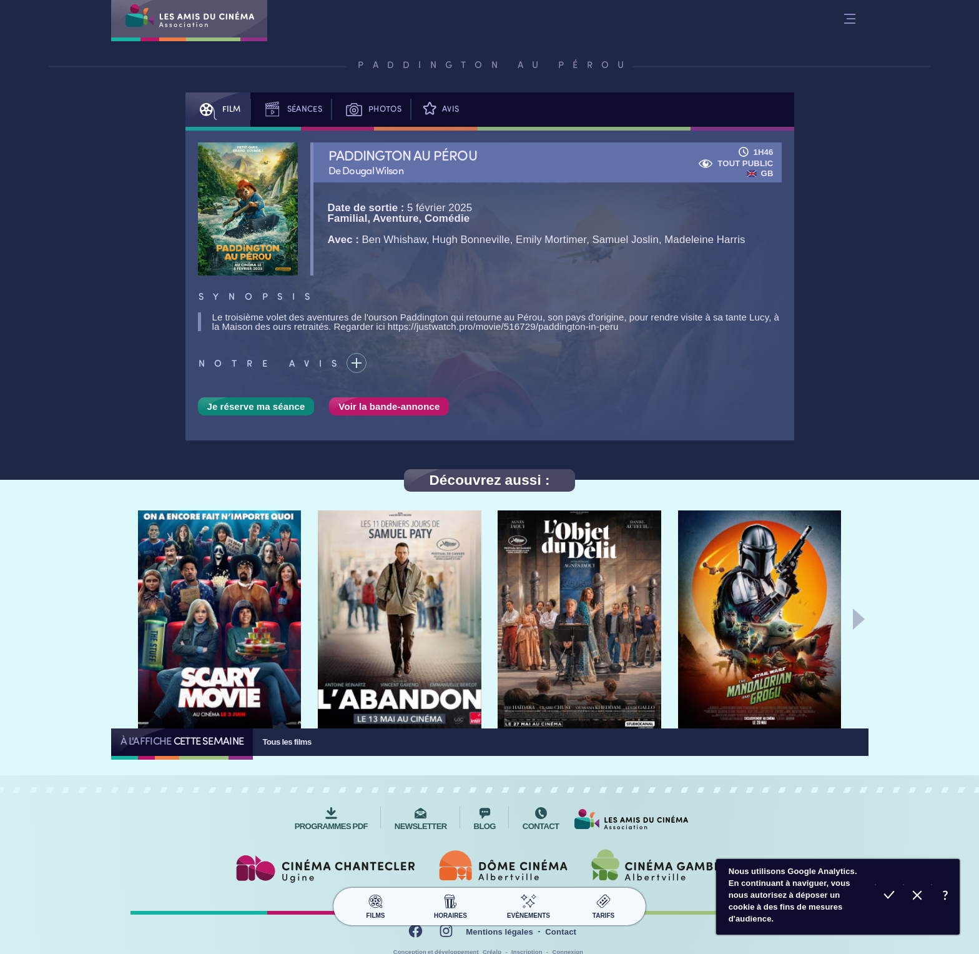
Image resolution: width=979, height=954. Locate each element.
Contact (560, 932)
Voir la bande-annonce (389, 406)
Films (375, 904)
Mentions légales (499, 932)
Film (218, 109)
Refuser (917, 897)
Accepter (889, 897)
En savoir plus (946, 897)
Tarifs (603, 904)
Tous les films (286, 742)
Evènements (529, 904)
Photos (371, 109)
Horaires (450, 904)
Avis (439, 109)
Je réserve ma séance (256, 406)
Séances (291, 109)
